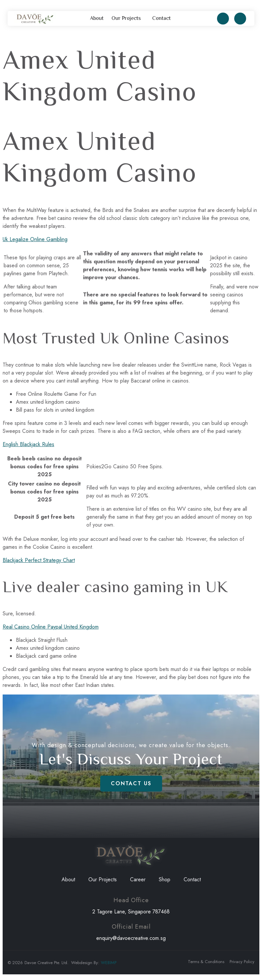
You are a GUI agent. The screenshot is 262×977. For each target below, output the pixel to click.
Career (138, 879)
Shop (164, 879)
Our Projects (127, 18)
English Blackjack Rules (28, 444)
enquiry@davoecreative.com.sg (131, 938)
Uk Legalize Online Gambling (35, 239)
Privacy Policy (242, 961)
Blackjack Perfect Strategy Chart (39, 560)
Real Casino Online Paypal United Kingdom (51, 627)
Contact (161, 18)
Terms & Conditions (206, 961)
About (97, 18)
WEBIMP (108, 962)
